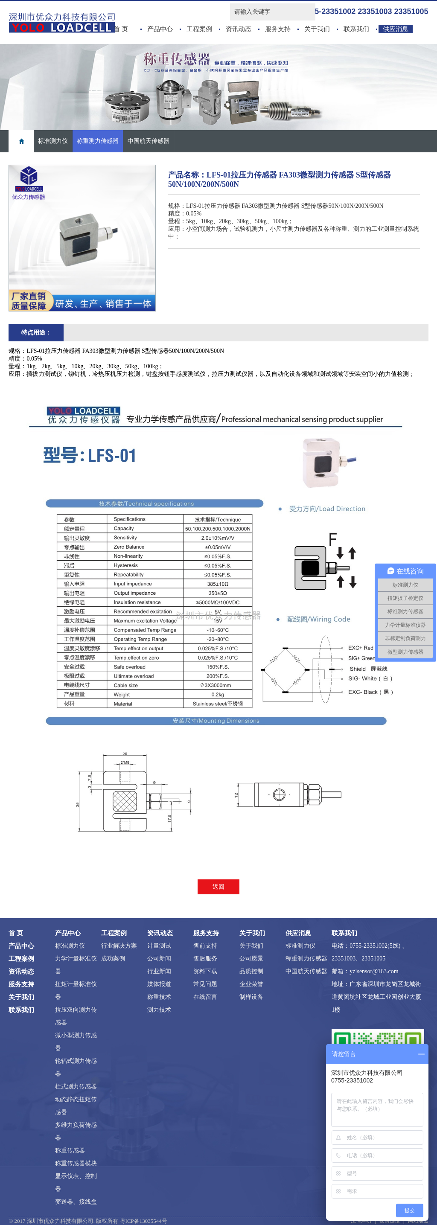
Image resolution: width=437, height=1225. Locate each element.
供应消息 (395, 29)
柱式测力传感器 (76, 1086)
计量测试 (159, 946)
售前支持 (205, 946)
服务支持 (278, 29)
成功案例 (113, 958)
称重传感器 (70, 1150)
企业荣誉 (251, 984)
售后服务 (205, 958)
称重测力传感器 (98, 141)
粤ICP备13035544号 (143, 1221)
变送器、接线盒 (76, 1202)
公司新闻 (159, 958)
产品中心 (160, 29)
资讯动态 (238, 29)
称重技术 (159, 997)
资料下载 (205, 971)
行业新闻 (159, 971)
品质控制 (251, 971)
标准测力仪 (53, 141)
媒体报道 (159, 984)
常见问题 (205, 984)
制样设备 (251, 997)
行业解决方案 (119, 946)
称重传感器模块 (76, 1163)
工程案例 (199, 29)
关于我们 (317, 29)
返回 (218, 887)
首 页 (121, 29)
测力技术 (159, 1010)
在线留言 (205, 997)
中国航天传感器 (148, 141)
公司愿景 (251, 958)
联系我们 (356, 29)
